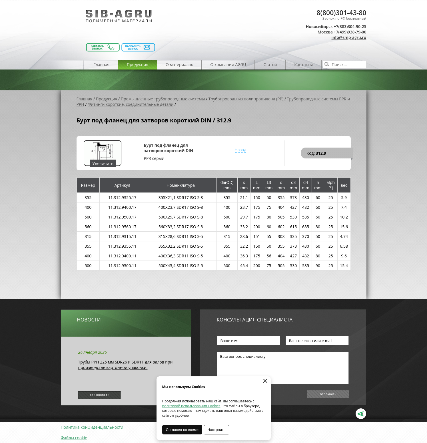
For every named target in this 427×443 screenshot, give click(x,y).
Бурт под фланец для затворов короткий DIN (168, 147)
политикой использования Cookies (191, 406)
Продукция (137, 64)
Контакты (303, 64)
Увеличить (103, 163)
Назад (240, 149)
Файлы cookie (74, 437)
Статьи (270, 64)
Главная (102, 64)
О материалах (179, 64)
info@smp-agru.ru (349, 37)
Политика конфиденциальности (92, 427)
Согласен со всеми (182, 430)
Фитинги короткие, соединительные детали (130, 104)
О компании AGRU (228, 64)
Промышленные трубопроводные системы (163, 99)
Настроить (216, 430)
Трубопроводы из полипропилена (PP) (246, 99)
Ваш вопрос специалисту (283, 368)
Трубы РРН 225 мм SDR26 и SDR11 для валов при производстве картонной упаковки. (125, 364)
